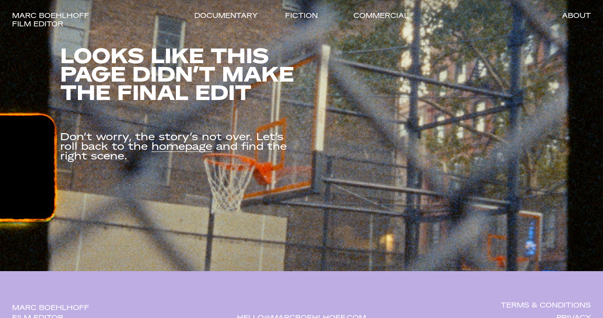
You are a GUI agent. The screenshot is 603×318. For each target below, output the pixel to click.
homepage (182, 147)
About (576, 16)
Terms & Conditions (546, 306)
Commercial (381, 16)
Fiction (301, 16)
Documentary (226, 16)
